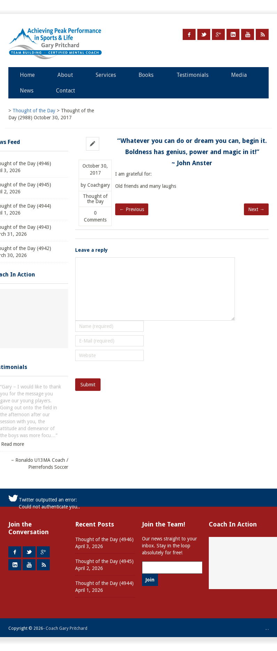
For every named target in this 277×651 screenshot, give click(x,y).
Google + (218, 34)
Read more (12, 444)
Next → (256, 209)
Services (106, 75)
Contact (65, 90)
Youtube (247, 34)
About (65, 75)
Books (145, 75)
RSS (262, 34)
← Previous (131, 209)
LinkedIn (233, 34)
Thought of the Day (95, 199)
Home (27, 75)
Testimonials (192, 75)
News (26, 90)
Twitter (203, 34)
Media (239, 75)
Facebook (189, 34)
